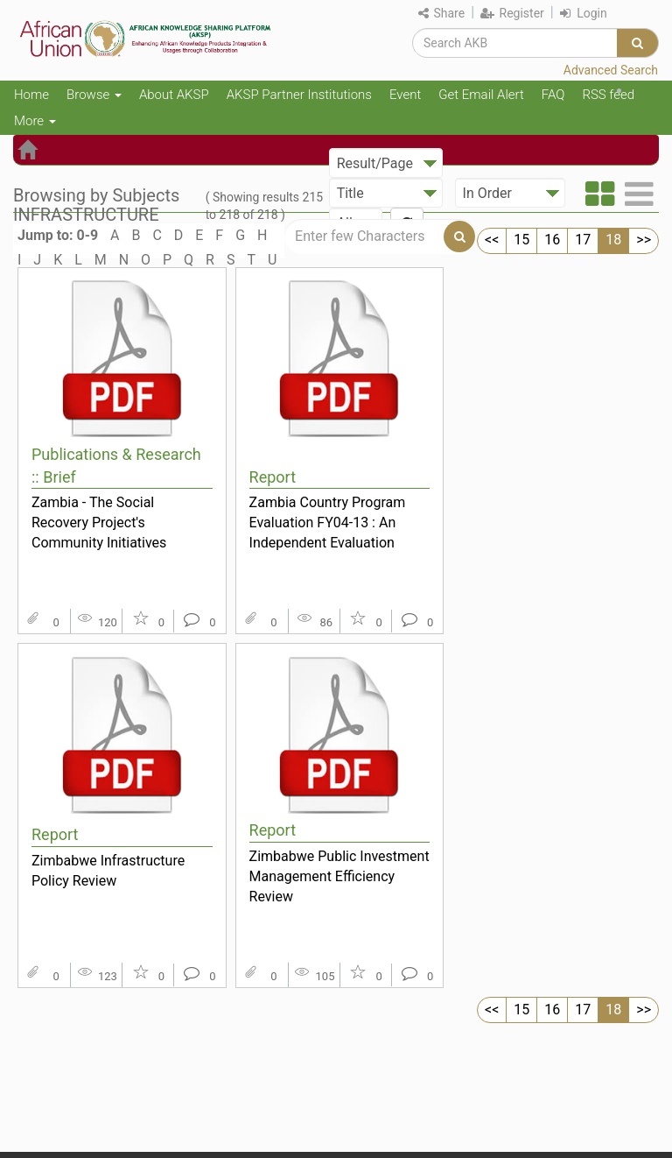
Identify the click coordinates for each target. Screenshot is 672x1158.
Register (512, 13)
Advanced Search (611, 70)
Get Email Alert (481, 94)
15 (521, 239)
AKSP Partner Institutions (299, 94)
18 (613, 239)
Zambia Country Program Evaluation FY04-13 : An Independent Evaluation (327, 522)
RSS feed (608, 94)
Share (441, 13)
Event (405, 94)
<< (492, 239)
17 (583, 239)
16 (552, 239)
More (35, 121)
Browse (94, 94)
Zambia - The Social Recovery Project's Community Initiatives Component (99, 522)
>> (643, 239)
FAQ (553, 94)
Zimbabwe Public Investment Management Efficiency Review (339, 876)
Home (31, 94)
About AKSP (174, 94)
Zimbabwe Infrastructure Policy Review (108, 870)
